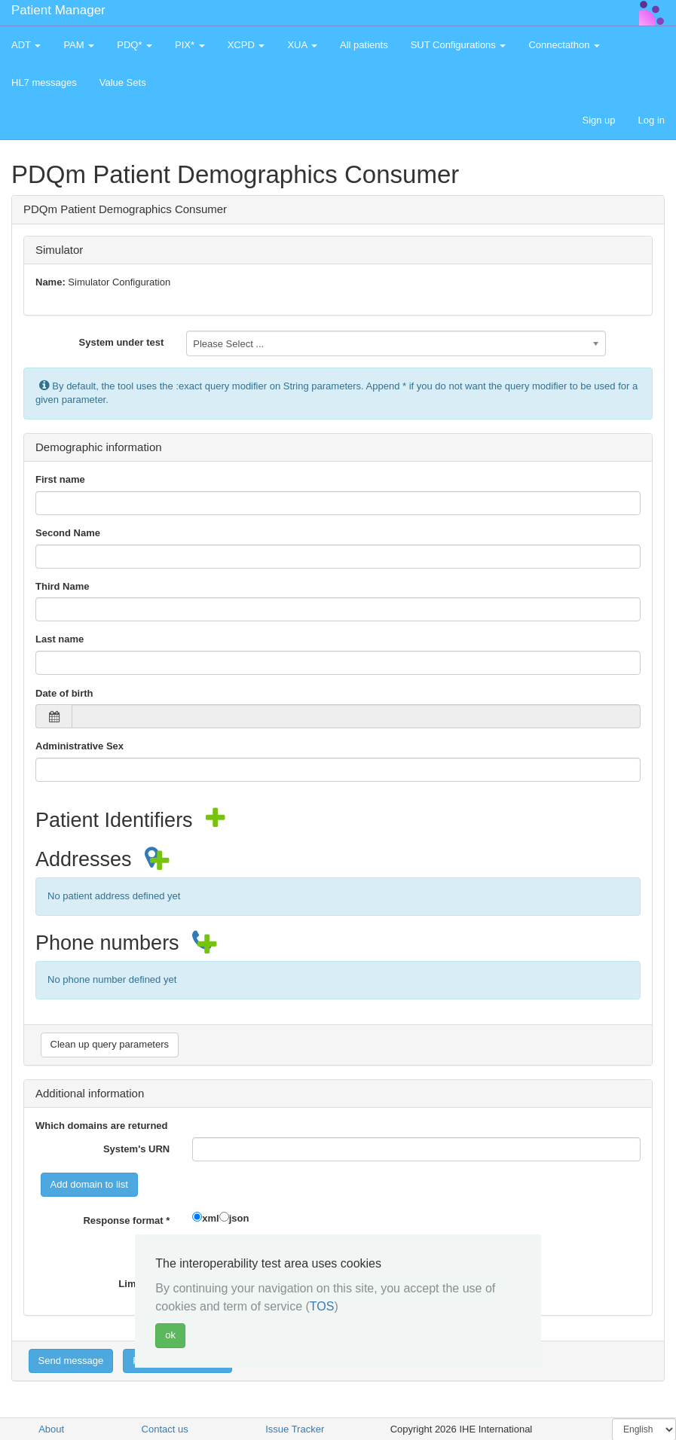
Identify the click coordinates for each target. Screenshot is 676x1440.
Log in (651, 120)
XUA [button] (302, 44)
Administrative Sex (79, 746)
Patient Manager (58, 10)
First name (60, 479)
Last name (59, 639)
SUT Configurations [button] (458, 44)
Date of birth (64, 693)
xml (210, 1218)
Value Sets (122, 82)
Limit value (144, 1283)
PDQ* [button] (134, 44)
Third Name (62, 586)
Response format (126, 1220)
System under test (121, 342)
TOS (322, 1306)
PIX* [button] (190, 44)
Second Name (67, 532)
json (239, 1218)
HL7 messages (44, 82)
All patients (364, 44)
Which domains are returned (101, 1125)
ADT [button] (26, 44)
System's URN (136, 1149)
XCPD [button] (246, 44)
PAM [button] (78, 44)
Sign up (598, 120)
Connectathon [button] (564, 44)
